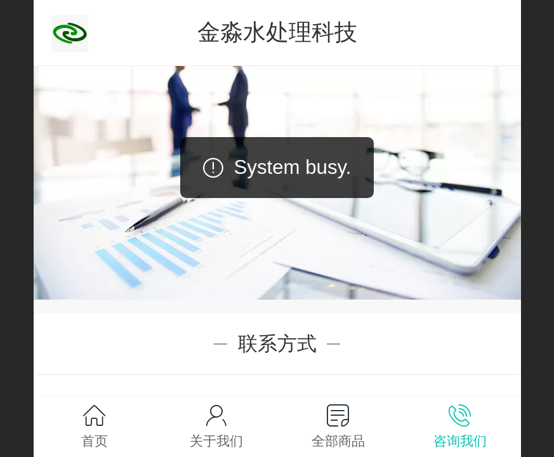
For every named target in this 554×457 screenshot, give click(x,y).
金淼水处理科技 (277, 32)
